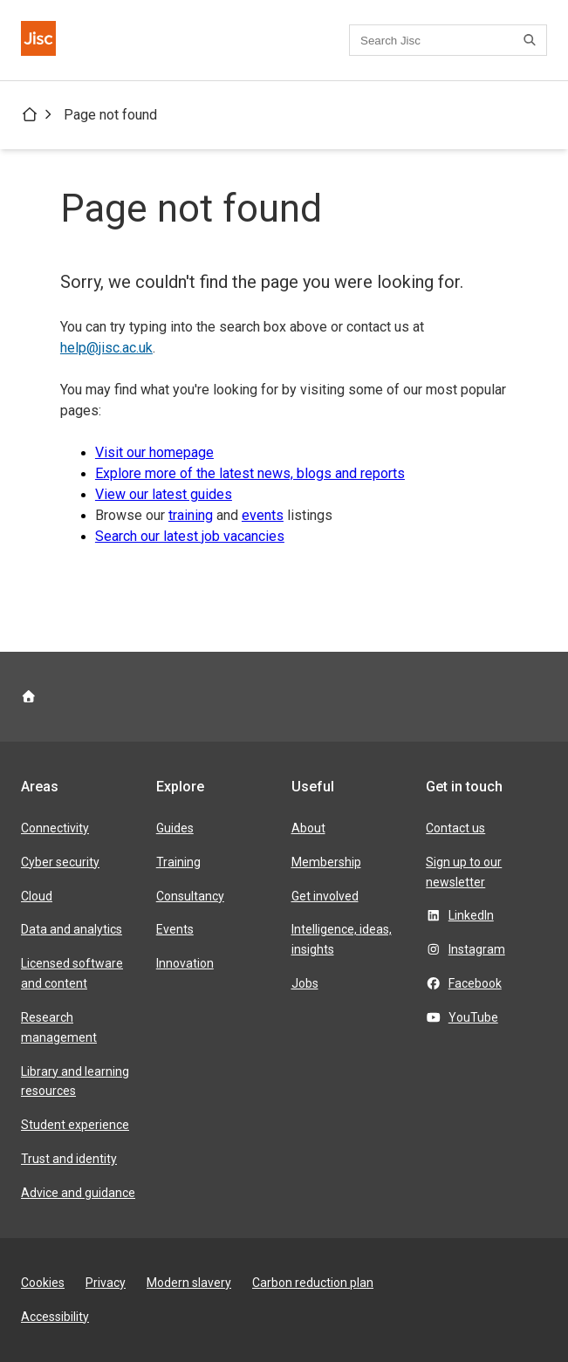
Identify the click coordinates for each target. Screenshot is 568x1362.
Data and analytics (71, 929)
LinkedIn (471, 915)
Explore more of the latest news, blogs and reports (250, 473)
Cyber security (60, 862)
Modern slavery (189, 1283)
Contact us (455, 828)
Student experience (75, 1125)
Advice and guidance (78, 1193)
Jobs (304, 983)
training (190, 515)
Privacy (106, 1283)
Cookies (43, 1283)
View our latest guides (163, 494)
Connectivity (55, 828)
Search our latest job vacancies (189, 536)
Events (175, 929)
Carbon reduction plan (312, 1283)
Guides (175, 828)
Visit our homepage (154, 452)
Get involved (325, 896)
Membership (326, 862)
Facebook (475, 983)
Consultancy (190, 896)
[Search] (532, 40)
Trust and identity (69, 1159)
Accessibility (55, 1317)
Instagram (476, 949)
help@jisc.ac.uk (106, 347)
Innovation (185, 963)
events (263, 515)
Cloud (36, 896)
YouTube (473, 1017)
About (308, 828)
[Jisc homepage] (38, 40)
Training (178, 862)
